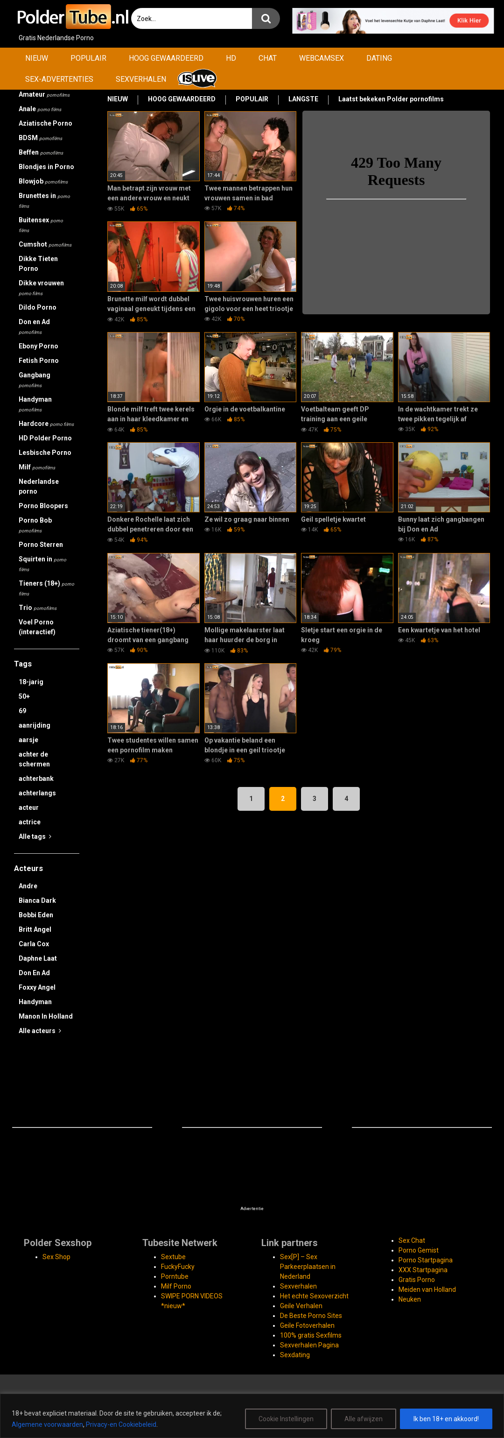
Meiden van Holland (427, 1289)
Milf (37, 467)
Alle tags (35, 836)
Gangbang (34, 379)
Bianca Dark (37, 900)
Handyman (35, 404)
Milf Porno (176, 1286)
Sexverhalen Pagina (309, 1345)
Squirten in (42, 563)
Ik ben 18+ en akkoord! (446, 1419)
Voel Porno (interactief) (37, 627)
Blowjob (43, 181)
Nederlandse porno (39, 486)
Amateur (44, 94)
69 (22, 711)
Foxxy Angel (37, 987)
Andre (28, 886)
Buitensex (41, 224)
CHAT (268, 58)
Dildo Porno (37, 307)
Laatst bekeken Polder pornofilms (391, 99)
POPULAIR (88, 58)
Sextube (173, 1257)
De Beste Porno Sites (311, 1315)
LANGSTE (303, 99)
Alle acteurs (40, 1030)
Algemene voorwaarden (47, 1424)
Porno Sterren (41, 544)
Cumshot (45, 244)
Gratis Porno (417, 1279)
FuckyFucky (178, 1266)
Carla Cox (34, 944)
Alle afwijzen (363, 1419)
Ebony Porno (38, 346)
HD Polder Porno (45, 438)
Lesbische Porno (45, 452)
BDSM (40, 138)
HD (231, 58)
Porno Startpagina (426, 1260)
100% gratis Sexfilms (311, 1335)
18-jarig (31, 682)
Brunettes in (44, 200)
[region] (252, 1416)
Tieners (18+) (46, 588)
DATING (379, 58)
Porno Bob (35, 525)
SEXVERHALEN (141, 79)
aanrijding (34, 725)
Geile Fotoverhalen (307, 1325)
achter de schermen (34, 759)
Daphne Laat (38, 958)
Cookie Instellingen (286, 1419)
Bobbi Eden (36, 915)
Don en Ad (34, 326)
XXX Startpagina (423, 1270)
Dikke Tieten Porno (38, 263)
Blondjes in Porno (46, 166)
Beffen (41, 152)
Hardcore (46, 423)
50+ (24, 696)
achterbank (36, 778)
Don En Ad (34, 973)
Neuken (410, 1299)
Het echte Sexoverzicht (314, 1296)
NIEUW (36, 58)
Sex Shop (56, 1257)
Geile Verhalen (301, 1306)
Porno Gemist (419, 1250)
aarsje (28, 740)
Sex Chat (412, 1240)
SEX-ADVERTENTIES (59, 79)
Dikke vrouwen (41, 287)
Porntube (175, 1276)
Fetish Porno (39, 360)
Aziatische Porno (45, 123)
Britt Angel (35, 929)
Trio (37, 607)
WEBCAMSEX (321, 58)
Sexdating (295, 1355)
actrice (30, 822)
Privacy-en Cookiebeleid (121, 1424)
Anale (40, 109)
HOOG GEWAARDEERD (166, 58)
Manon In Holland (46, 1016)
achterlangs (37, 793)
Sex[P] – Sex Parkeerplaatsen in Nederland (308, 1266)
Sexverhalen (298, 1286)
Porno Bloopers (43, 506)
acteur (29, 807)
